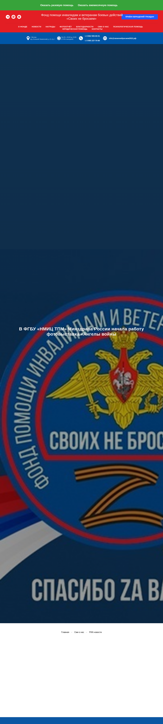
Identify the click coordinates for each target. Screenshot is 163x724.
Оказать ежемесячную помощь (98, 5)
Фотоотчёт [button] (66, 27)
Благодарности (84, 27)
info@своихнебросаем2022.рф (122, 38)
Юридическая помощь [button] (74, 29)
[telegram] (8, 17)
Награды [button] (50, 27)
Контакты (97, 29)
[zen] (19, 17)
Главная (65, 632)
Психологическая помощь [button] (128, 27)
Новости (36, 27)
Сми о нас (103, 27)
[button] (140, 16)
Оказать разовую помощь (56, 5)
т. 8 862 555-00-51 (92, 36)
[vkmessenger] (13, 17)
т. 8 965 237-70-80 (92, 41)
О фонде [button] (22, 27)
